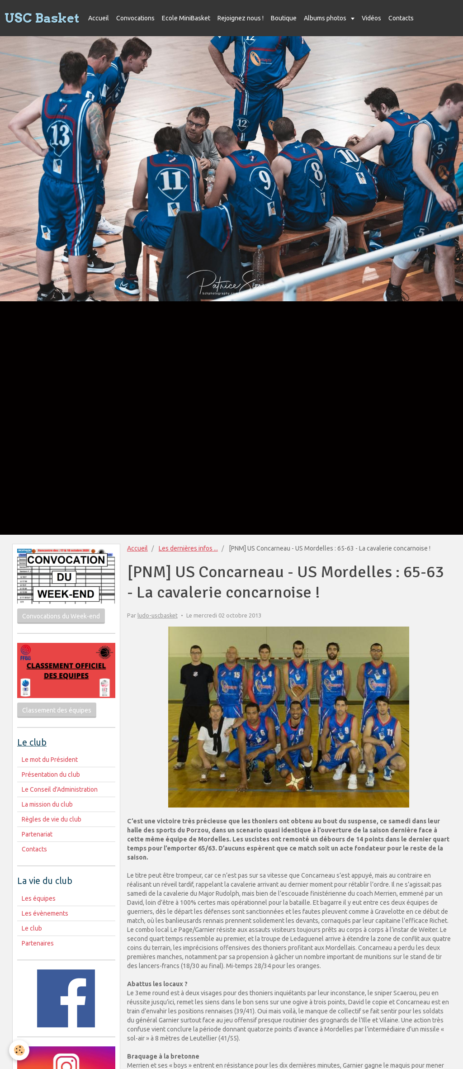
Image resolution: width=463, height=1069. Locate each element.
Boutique (284, 18)
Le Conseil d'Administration (60, 789)
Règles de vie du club (51, 819)
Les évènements (45, 913)
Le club (32, 928)
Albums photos (326, 18)
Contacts (401, 18)
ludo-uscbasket (157, 615)
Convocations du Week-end (61, 616)
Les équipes (39, 898)
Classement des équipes (56, 710)
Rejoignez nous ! (240, 18)
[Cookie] (19, 1050)
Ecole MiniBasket (186, 18)
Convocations (135, 18)
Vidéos (371, 18)
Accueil (98, 18)
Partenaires (38, 943)
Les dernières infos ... (188, 548)
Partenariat (37, 834)
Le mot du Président (50, 759)
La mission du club (47, 804)
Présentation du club (51, 774)
